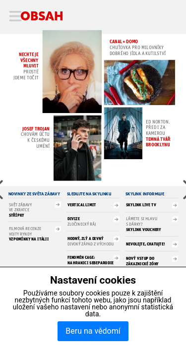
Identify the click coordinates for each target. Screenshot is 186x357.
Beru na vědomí (92, 331)
